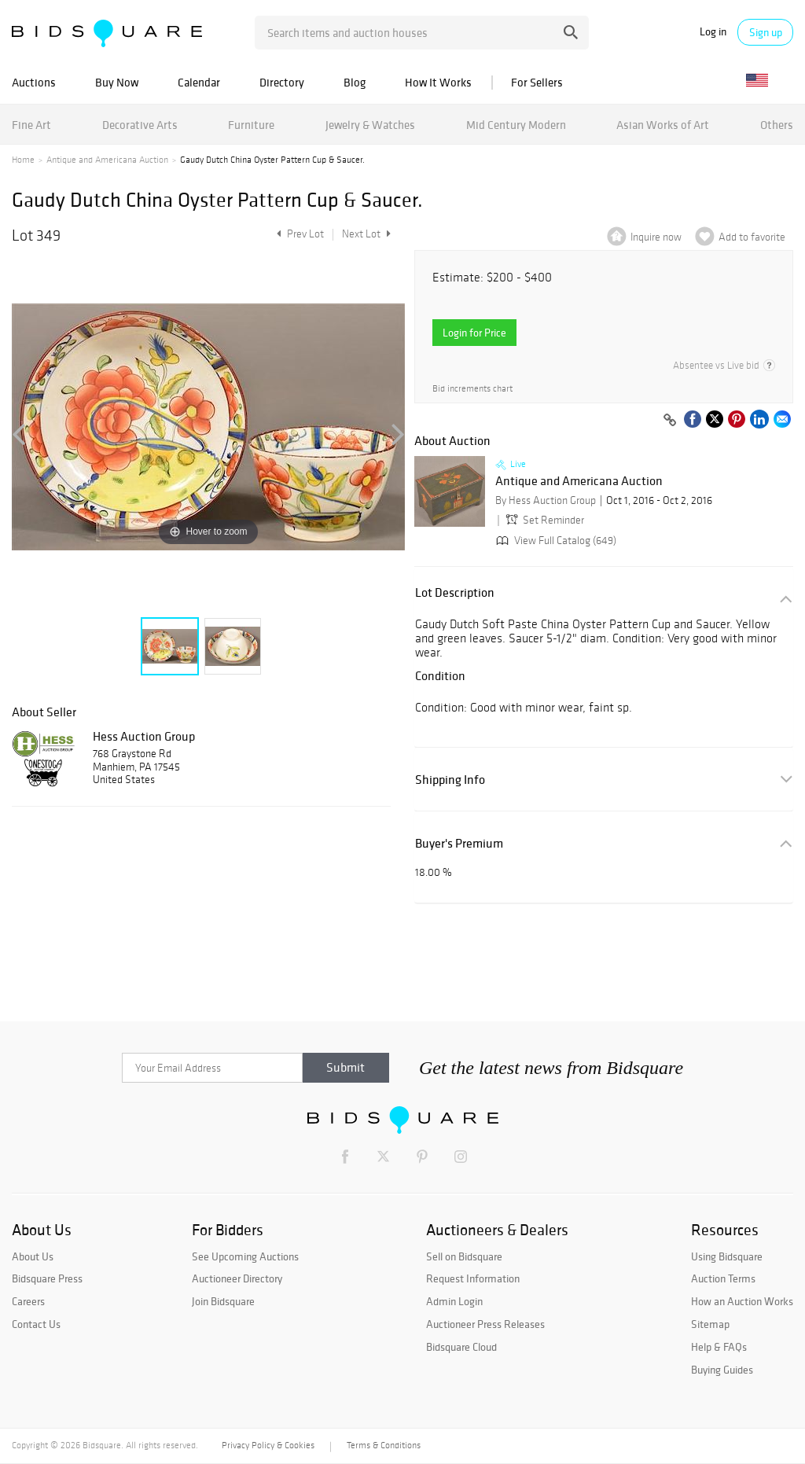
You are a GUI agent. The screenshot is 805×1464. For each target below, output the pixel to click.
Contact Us (36, 1324)
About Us (32, 1256)
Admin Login (454, 1301)
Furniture (251, 124)
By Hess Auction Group (545, 500)
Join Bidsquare (223, 1301)
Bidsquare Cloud (461, 1347)
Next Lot (366, 234)
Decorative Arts (140, 124)
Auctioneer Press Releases (485, 1324)
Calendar (199, 82)
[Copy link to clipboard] (669, 420)
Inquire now (656, 237)
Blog (355, 82)
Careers (28, 1301)
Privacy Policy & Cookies (268, 1445)
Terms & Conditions (384, 1445)
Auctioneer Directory (237, 1278)
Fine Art (31, 124)
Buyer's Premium (459, 843)
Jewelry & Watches (370, 124)
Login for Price (474, 333)
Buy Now (116, 82)
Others (776, 124)
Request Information (473, 1278)
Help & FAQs (719, 1347)
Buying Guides (722, 1370)
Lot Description (454, 592)
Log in (713, 32)
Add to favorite (752, 237)
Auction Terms (723, 1278)
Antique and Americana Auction (107, 159)
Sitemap (710, 1324)
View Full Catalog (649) (554, 540)
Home (23, 159)
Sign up (765, 32)
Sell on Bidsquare (464, 1256)
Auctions (34, 82)
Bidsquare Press (47, 1278)
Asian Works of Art (662, 124)
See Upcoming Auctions (245, 1256)
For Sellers (537, 82)
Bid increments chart (472, 389)
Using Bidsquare (727, 1256)
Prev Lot (298, 234)
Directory (281, 82)
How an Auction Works (742, 1301)
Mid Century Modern (516, 124)
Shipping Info (450, 779)
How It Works (438, 82)
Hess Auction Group (144, 736)
